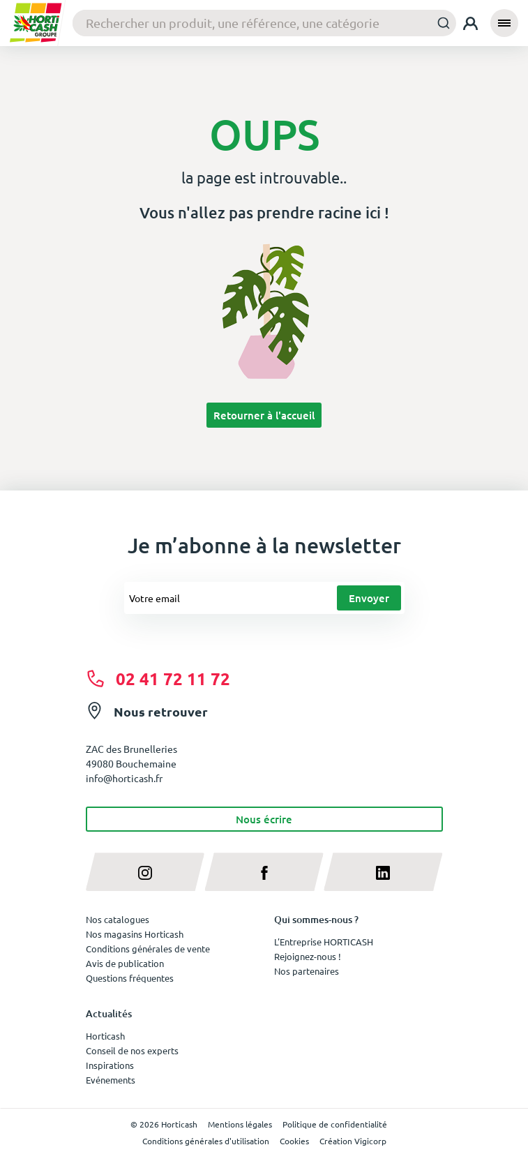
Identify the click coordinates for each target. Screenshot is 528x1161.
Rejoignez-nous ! (307, 956)
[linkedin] (383, 872)
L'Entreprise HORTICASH (323, 941)
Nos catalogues (117, 919)
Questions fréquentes (130, 978)
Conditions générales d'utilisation (205, 1140)
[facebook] (264, 872)
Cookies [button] (294, 1140)
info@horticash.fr (124, 778)
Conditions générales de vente (148, 948)
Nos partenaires (306, 971)
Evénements (110, 1080)
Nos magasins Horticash (134, 934)
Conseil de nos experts (132, 1050)
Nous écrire (264, 819)
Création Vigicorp (352, 1140)
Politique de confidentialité (334, 1124)
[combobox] (264, 23)
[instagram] (145, 872)
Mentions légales (240, 1124)
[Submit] (439, 23)
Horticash (105, 1036)
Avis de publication (125, 963)
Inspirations (110, 1065)
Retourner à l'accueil (264, 415)
